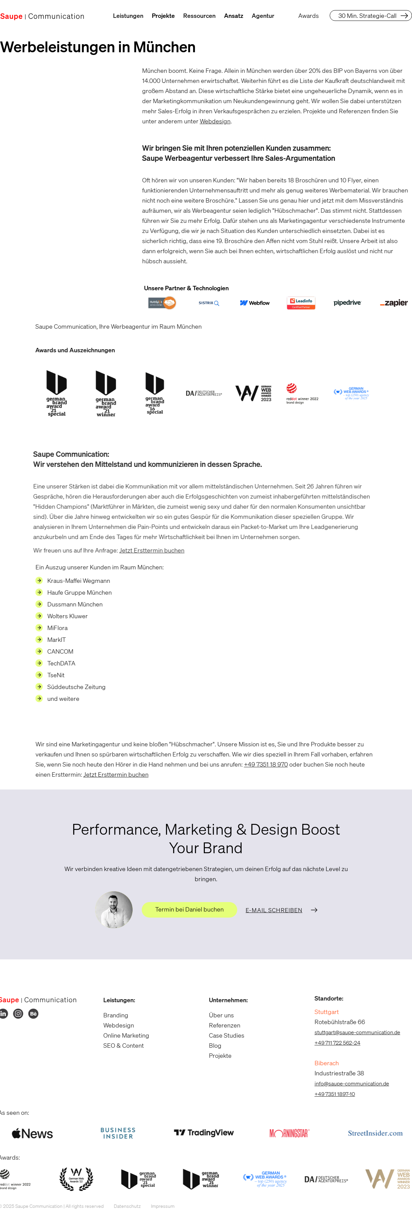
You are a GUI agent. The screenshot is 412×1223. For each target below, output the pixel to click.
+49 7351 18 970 (261, 764)
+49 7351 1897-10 (330, 1094)
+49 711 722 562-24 (333, 1042)
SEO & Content (119, 1045)
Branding (111, 1015)
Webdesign (210, 121)
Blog (210, 1045)
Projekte (163, 15)
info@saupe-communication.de (347, 1083)
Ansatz (233, 15)
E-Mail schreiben (274, 910)
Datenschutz (122, 1206)
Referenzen (220, 1025)
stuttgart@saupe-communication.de (352, 1032)
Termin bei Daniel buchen (189, 909)
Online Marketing (122, 1035)
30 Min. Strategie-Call (367, 15)
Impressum (158, 1206)
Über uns (216, 1015)
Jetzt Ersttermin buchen (142, 550)
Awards (308, 15)
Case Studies (222, 1035)
